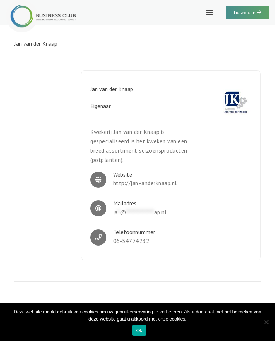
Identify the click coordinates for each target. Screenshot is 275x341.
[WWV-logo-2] (41, 16)
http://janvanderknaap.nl (145, 183)
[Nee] (266, 322)
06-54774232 (131, 240)
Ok (139, 330)
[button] (209, 12)
